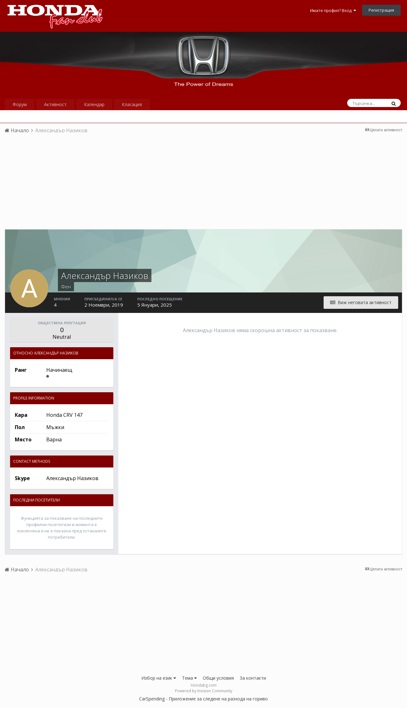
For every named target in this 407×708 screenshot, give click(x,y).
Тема (189, 678)
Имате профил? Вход (333, 10)
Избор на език (158, 678)
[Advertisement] (203, 185)
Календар (94, 104)
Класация (132, 104)
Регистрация (381, 10)
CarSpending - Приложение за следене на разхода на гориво (203, 699)
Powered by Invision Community (203, 691)
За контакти (253, 678)
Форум (20, 104)
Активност (55, 104)
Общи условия (218, 678)
